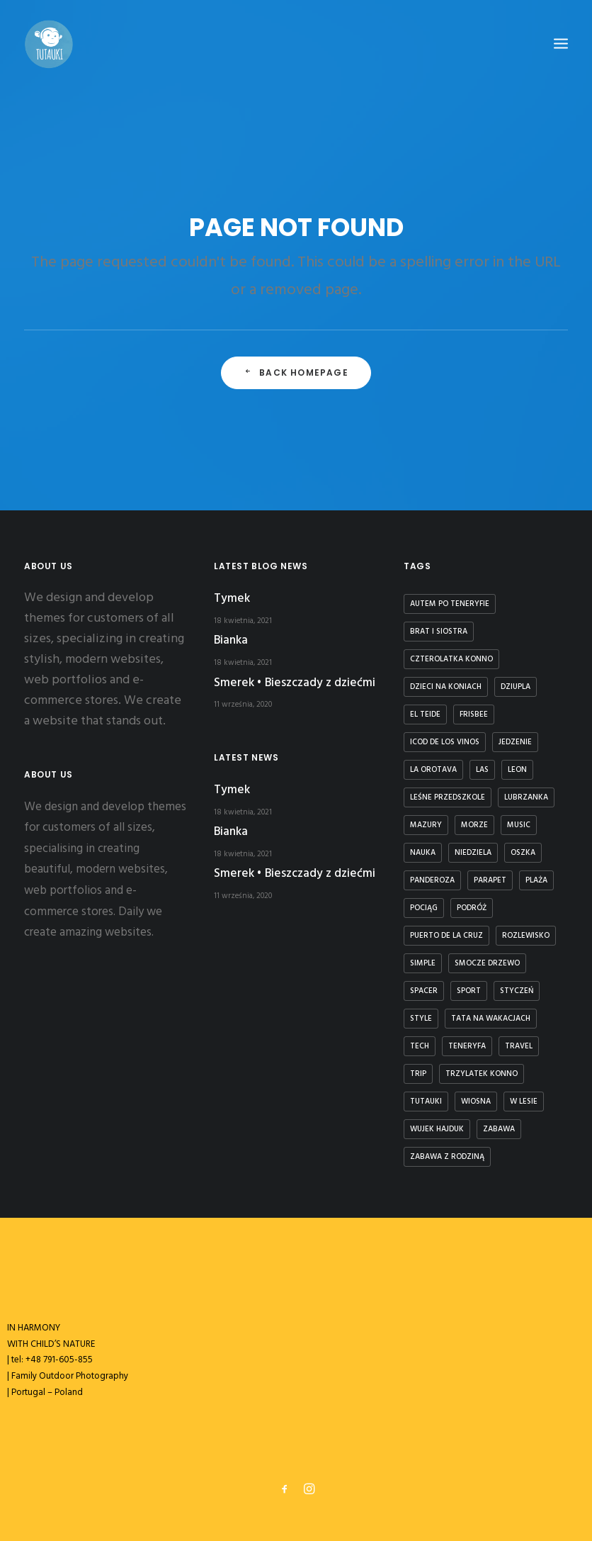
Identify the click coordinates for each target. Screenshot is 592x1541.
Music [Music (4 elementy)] (518, 825)
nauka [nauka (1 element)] (423, 852)
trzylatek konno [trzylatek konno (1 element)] (481, 1074)
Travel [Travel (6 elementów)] (519, 1046)
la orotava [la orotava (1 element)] (433, 769)
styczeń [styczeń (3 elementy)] (516, 991)
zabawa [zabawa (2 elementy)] (499, 1129)
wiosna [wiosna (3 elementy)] (476, 1101)
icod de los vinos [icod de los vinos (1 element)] (444, 742)
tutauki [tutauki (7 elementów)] (426, 1101)
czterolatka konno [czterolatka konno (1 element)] (451, 659)
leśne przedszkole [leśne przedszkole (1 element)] (447, 797)
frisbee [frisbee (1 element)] (474, 714)
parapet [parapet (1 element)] (490, 880)
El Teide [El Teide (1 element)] (425, 714)
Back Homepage (296, 372)
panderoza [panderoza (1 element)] (432, 880)
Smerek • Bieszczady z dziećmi (294, 683)
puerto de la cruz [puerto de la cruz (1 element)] (446, 935)
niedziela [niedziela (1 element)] (473, 852)
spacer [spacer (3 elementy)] (424, 991)
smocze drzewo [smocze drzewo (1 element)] (487, 963)
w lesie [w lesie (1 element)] (523, 1101)
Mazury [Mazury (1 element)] (426, 825)
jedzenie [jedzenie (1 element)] (515, 742)
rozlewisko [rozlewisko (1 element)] (526, 935)
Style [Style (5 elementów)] (421, 1018)
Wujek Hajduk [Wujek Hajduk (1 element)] (437, 1129)
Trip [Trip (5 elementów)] (418, 1074)
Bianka (231, 640)
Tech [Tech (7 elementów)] (419, 1046)
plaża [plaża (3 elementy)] (536, 880)
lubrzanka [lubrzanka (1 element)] (526, 797)
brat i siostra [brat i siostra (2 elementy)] (438, 631)
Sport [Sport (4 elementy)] (469, 991)
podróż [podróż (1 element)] (471, 908)
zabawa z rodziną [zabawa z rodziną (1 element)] (447, 1156)
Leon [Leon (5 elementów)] (517, 769)
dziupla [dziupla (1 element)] (515, 686)
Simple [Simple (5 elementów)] (423, 963)
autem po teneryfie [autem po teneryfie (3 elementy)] (449, 604)
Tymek (232, 598)
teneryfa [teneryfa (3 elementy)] (467, 1046)
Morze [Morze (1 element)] (474, 825)
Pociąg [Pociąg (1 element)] (424, 908)
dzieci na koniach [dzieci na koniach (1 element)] (446, 686)
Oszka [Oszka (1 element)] (523, 852)
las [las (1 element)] (482, 769)
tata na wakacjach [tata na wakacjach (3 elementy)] (490, 1018)
